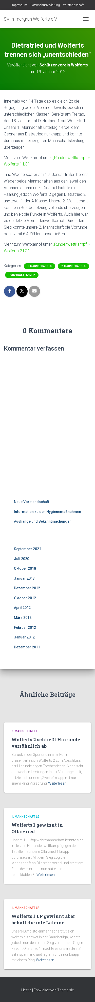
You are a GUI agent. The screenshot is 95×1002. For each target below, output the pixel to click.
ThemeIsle (65, 990)
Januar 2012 (24, 637)
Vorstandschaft (73, 5)
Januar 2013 (24, 578)
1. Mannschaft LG (39, 266)
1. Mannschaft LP (25, 908)
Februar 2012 (25, 627)
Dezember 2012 (27, 588)
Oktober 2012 (25, 598)
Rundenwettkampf (22, 274)
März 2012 (22, 618)
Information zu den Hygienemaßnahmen (47, 512)
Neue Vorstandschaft (31, 502)
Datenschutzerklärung (45, 5)
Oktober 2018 (25, 568)
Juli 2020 (21, 559)
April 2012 (22, 608)
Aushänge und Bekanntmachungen (42, 521)
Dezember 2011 (27, 647)
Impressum (19, 5)
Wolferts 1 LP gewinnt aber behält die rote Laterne (43, 919)
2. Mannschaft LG (73, 266)
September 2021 (27, 549)
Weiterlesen (57, 783)
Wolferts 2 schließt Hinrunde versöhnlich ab (45, 742)
